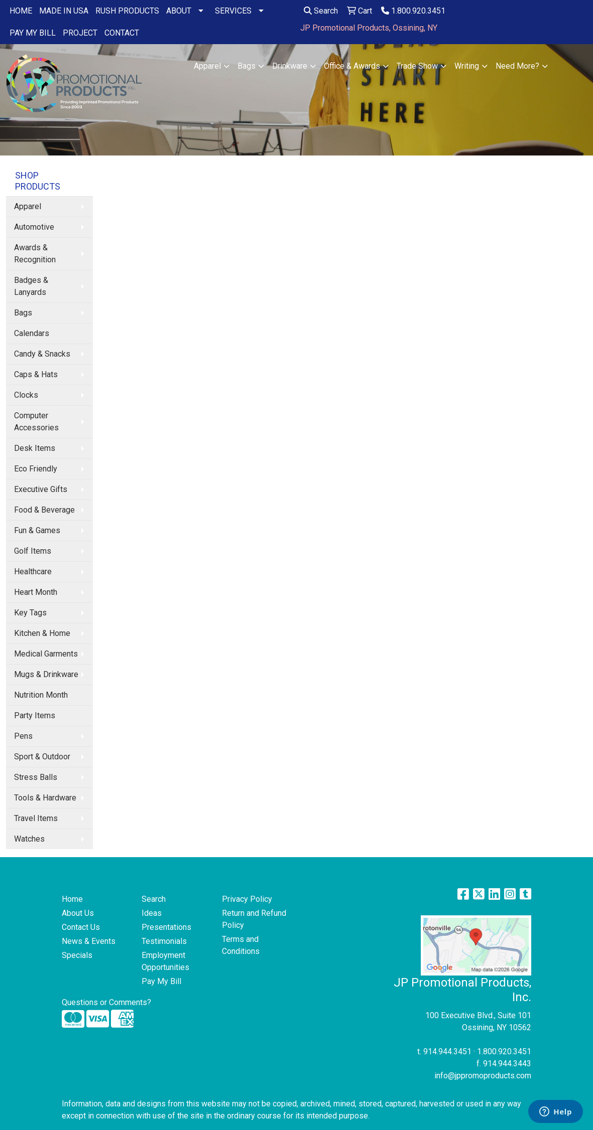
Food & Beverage (44, 510)
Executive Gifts (40, 489)
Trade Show (417, 66)
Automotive (34, 227)
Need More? (517, 66)
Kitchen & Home (42, 633)
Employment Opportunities (165, 961)
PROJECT (80, 33)
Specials (77, 955)
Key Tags (30, 612)
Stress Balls (35, 777)
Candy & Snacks (42, 354)
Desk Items (34, 448)
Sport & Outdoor (42, 756)
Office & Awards (352, 66)
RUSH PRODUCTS (127, 11)
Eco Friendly (35, 468)
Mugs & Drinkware (46, 674)
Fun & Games (37, 530)
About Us (78, 913)
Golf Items (32, 551)
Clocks (26, 395)
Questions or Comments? (106, 1002)
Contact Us (81, 927)
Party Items (34, 715)
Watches (29, 839)
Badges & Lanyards (31, 286)
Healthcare (33, 571)
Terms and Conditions (241, 945)
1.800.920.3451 (413, 11)
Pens (23, 736)
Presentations (166, 927)
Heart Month (35, 592)
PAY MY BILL (33, 33)
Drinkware (289, 66)
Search (321, 11)
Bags (247, 66)
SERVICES (233, 11)
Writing (466, 66)
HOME (21, 11)
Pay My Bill (161, 981)
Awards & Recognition (35, 253)
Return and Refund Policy (254, 919)
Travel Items (36, 818)
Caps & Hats (36, 374)
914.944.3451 (447, 1051)
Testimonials (164, 941)
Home (72, 899)
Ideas (152, 913)
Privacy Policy (247, 899)
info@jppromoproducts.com (482, 1075)
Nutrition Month (41, 695)
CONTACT (121, 33)
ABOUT (178, 11)
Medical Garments (46, 654)
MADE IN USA (63, 11)
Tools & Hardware (45, 797)
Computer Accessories (36, 421)
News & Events (88, 941)
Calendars (31, 333)
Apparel (207, 66)
